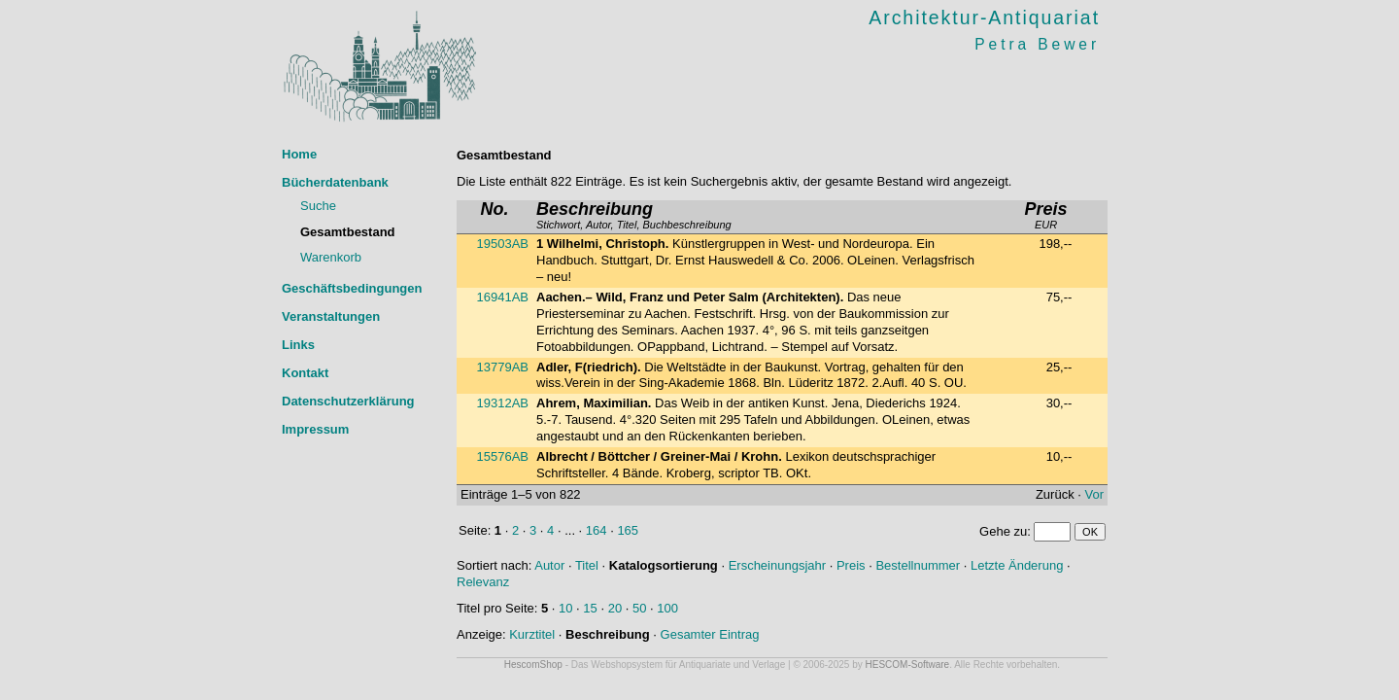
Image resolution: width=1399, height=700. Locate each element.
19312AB (503, 403)
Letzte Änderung (1017, 565)
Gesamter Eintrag (710, 634)
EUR (1045, 216)
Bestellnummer (917, 565)
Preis (851, 565)
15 (590, 608)
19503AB (503, 243)
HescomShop (533, 664)
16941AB (503, 297)
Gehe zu (1003, 531)
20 (615, 608)
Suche (318, 205)
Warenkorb (330, 257)
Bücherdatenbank (335, 182)
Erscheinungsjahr (777, 565)
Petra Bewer (1037, 44)
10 (565, 608)
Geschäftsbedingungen (352, 288)
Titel (586, 565)
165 (627, 530)
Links (298, 344)
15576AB (503, 456)
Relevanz (483, 582)
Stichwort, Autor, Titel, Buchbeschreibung (634, 216)
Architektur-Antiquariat (984, 17)
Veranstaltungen (331, 316)
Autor (549, 565)
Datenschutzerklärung (348, 401)
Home (299, 154)
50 (639, 608)
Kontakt (305, 373)
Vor (1094, 494)
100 (667, 608)
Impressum (315, 429)
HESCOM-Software (908, 664)
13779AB (503, 367)
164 (596, 530)
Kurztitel (532, 634)
